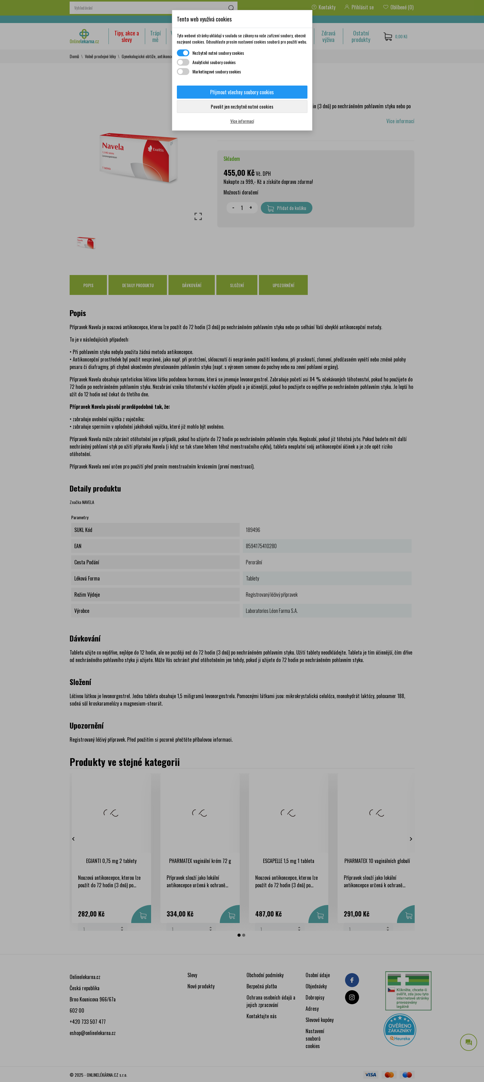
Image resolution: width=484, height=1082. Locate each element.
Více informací (242, 121)
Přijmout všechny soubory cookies (242, 92)
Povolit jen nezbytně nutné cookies (242, 106)
